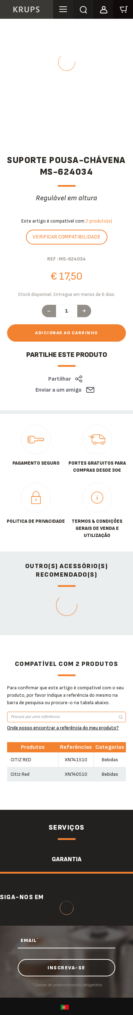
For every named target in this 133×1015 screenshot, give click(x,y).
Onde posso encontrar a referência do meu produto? (63, 728)
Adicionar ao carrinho (66, 333)
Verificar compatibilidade (67, 237)
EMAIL (30, 940)
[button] (103, 8)
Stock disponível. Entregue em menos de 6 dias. (66, 294)
